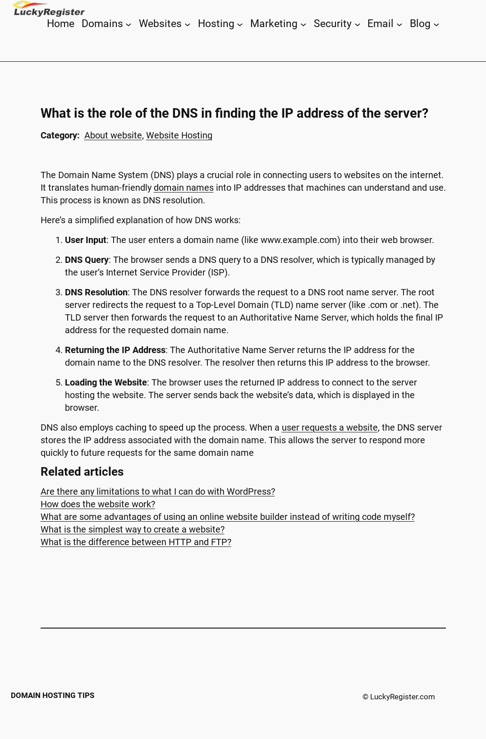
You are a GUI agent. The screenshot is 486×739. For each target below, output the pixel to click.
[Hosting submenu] (240, 24)
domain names (184, 187)
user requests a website (330, 427)
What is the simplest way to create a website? (133, 529)
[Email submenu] (399, 24)
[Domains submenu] (128, 24)
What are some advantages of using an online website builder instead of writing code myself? (228, 516)
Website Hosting (179, 135)
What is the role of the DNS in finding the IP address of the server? (234, 113)
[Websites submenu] (187, 24)
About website (113, 135)
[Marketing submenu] (303, 24)
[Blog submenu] (436, 24)
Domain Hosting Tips (52, 695)
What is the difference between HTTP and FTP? (136, 542)
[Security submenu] (357, 24)
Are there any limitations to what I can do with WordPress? (158, 491)
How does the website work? (98, 504)
